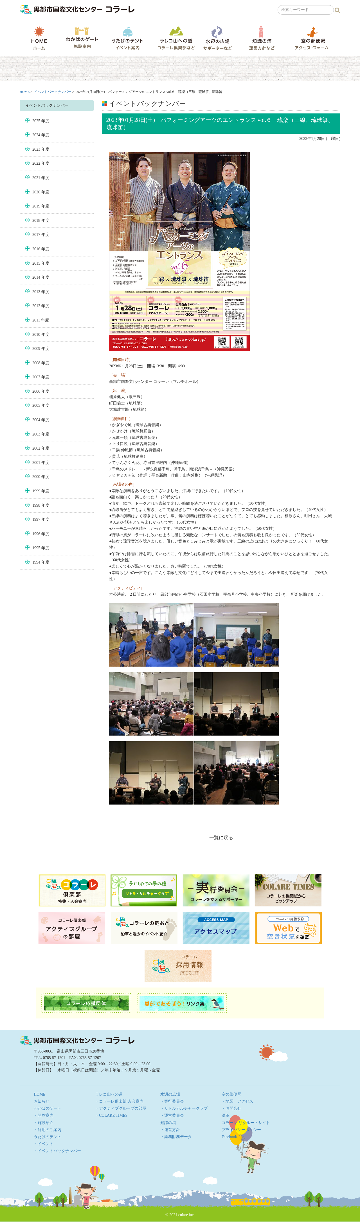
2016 (36, 249)
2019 (36, 206)
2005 (36, 405)
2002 (36, 448)
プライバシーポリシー (241, 1130)
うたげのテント (127, 38)
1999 (36, 491)
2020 (36, 192)
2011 (36, 320)
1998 (36, 505)
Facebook (229, 1137)
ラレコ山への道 (176, 38)
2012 (36, 306)
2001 (36, 463)
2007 (36, 377)
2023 (36, 149)
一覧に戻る (221, 837)
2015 (36, 263)
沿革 (226, 1115)
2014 (36, 277)
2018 (36, 220)
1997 (36, 519)
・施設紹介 (43, 1123)
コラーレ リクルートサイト (246, 1123)
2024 (36, 135)
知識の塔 (262, 37)
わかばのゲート (82, 38)
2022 (36, 163)
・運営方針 (170, 1130)
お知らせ (42, 1101)
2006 (36, 391)
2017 (36, 235)
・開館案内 (43, 1115)
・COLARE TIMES (111, 1115)
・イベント (43, 1144)
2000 (36, 477)
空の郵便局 (311, 38)
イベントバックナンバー (52, 92)
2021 (36, 178)
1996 (36, 534)
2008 (36, 363)
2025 (36, 121)
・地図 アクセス (237, 1101)
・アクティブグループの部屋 (120, 1108)
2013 (36, 292)
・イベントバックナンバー (57, 1151)
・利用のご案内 (47, 1130)
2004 (36, 420)
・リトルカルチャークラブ (184, 1108)
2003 (36, 434)
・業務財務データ (176, 1137)
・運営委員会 (172, 1115)
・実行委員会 (172, 1101)
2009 (36, 349)
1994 (36, 562)
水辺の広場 (217, 37)
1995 (36, 548)
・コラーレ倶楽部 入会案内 (119, 1101)
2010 (36, 334)
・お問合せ (231, 1108)
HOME (39, 38)
